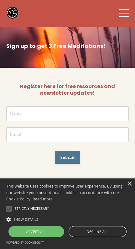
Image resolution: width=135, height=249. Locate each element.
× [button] (129, 184)
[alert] (67, 213)
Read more (43, 199)
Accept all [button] (36, 231)
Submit (67, 157)
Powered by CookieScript (25, 243)
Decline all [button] (98, 231)
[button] (67, 218)
